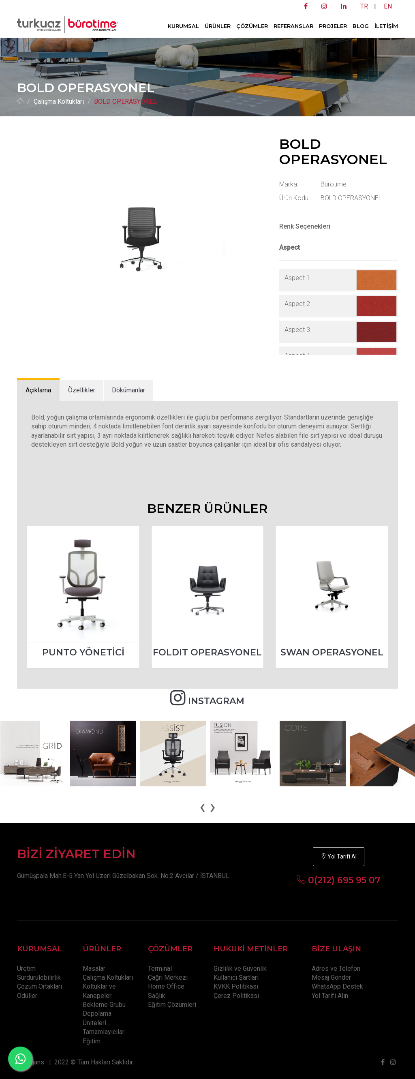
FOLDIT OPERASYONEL (207, 652)
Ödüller (27, 996)
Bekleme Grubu (104, 1004)
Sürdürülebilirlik (39, 977)
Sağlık (156, 996)
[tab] (38, 390)
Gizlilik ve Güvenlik (240, 968)
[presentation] (202, 806)
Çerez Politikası (236, 996)
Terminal (160, 968)
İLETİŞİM (386, 26)
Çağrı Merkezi (168, 977)
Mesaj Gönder (331, 977)
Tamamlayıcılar (103, 1032)
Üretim (26, 968)
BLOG (361, 26)
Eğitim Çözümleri (172, 1004)
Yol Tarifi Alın (330, 996)
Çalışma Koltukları (59, 101)
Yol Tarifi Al (339, 856)
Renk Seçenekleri (304, 226)
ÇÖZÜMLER (252, 26)
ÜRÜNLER (218, 26)
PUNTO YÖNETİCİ (83, 652)
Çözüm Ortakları (39, 986)
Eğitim (92, 1041)
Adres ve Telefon (336, 968)
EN (388, 6)
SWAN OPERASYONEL (331, 652)
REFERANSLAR (293, 26)
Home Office (166, 986)
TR (364, 6)
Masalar (94, 968)
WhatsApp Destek (337, 986)
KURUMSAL (183, 26)
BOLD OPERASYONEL (125, 101)
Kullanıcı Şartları (236, 977)
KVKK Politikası (236, 986)
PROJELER (333, 26)
